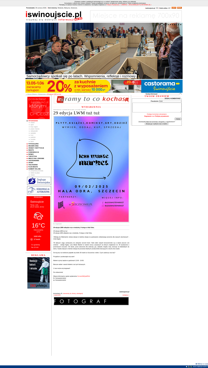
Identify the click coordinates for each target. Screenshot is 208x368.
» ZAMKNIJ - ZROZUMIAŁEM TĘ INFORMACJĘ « (135, 4)
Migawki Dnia (33, 146)
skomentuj (66, 293)
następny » (125, 295)
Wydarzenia (33, 121)
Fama (32, 141)
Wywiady (33, 133)
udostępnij (79, 293)
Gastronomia (33, 160)
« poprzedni (57, 295)
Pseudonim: (155, 101)
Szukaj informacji (151, 94)
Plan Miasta (33, 167)
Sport (32, 124)
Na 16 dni (35, 247)
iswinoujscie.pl (124, 292)
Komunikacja (33, 152)
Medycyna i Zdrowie (36, 158)
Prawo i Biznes (35, 129)
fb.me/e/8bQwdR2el (84, 276)
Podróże (33, 137)
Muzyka (33, 139)
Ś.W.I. (32, 135)
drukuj (74, 293)
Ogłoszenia (33, 164)
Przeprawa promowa (37, 171)
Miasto (33, 122)
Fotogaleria (33, 144)
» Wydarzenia (41, 94)
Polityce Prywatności (113, 4)
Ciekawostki (34, 131)
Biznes (31, 154)
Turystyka (32, 156)
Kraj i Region (34, 127)
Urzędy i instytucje (36, 148)
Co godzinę (35, 245)
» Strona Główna (31, 94)
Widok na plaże (35, 173)
